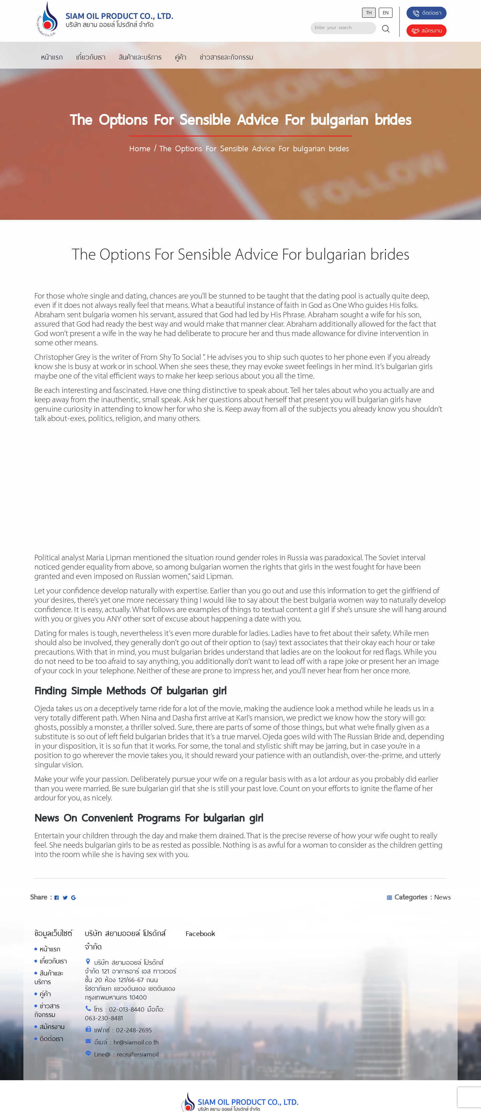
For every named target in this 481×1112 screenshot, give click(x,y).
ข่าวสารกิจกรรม (46, 1010)
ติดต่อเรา (427, 13)
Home (139, 148)
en (385, 12)
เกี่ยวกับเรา (53, 961)
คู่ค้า (45, 994)
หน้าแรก (50, 949)
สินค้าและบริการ (48, 977)
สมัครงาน (426, 31)
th (369, 12)
